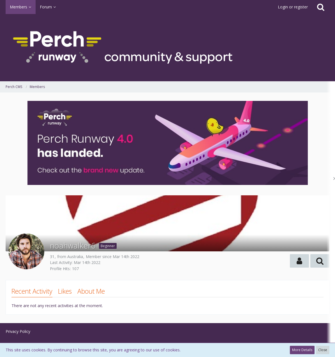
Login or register (293, 7)
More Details (302, 349)
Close (322, 349)
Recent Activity (31, 291)
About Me (91, 291)
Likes (65, 291)
